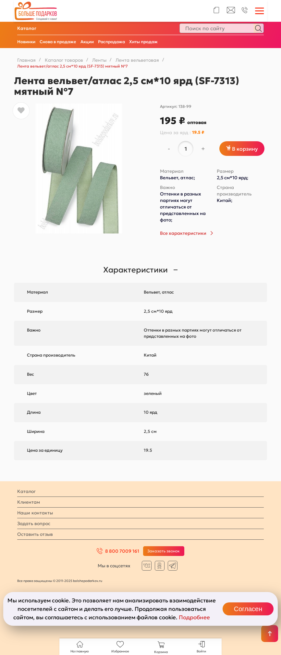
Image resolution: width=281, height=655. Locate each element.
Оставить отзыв (35, 534)
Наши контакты (35, 513)
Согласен (248, 608)
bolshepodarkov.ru (87, 581)
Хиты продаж (143, 41)
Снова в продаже (58, 41)
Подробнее (194, 617)
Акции (87, 41)
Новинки (26, 41)
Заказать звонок (163, 550)
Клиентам (28, 502)
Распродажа (111, 41)
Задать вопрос (33, 523)
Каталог (26, 28)
